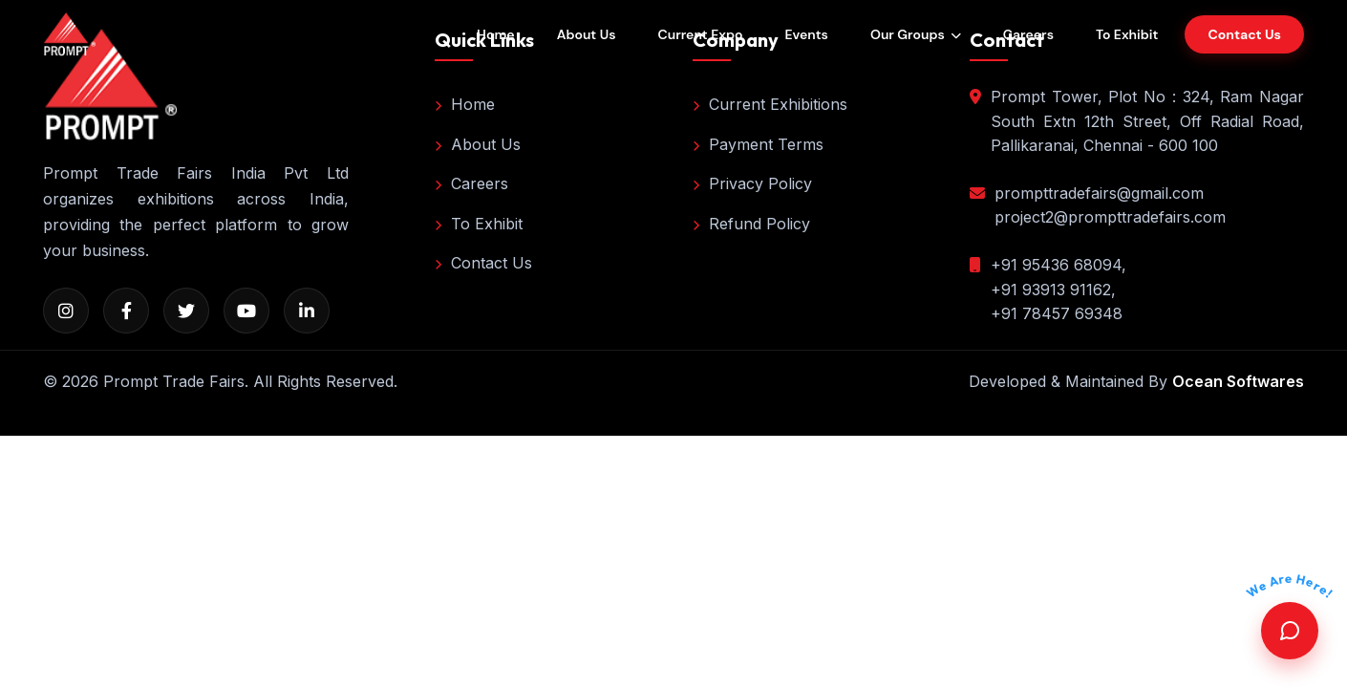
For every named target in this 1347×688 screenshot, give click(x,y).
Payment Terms (758, 144)
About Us (586, 34)
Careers (1028, 34)
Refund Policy (751, 223)
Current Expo (699, 34)
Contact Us (483, 262)
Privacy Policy (752, 183)
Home (496, 34)
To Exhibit (1127, 34)
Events (805, 34)
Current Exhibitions (770, 104)
